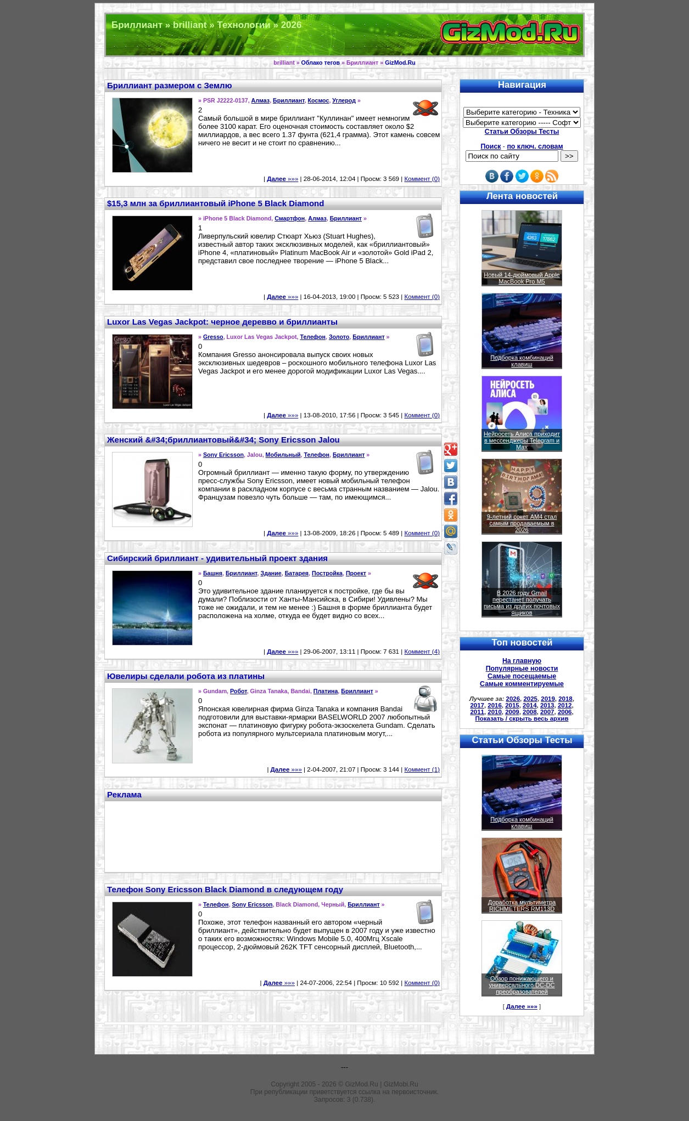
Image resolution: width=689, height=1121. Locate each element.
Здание (270, 573)
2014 (530, 705)
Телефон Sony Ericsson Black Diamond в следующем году (225, 889)
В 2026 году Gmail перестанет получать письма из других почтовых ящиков (522, 603)
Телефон (313, 336)
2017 (477, 705)
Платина (325, 691)
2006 (565, 712)
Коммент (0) (422, 178)
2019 (548, 698)
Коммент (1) (422, 769)
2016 (495, 705)
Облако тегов (320, 62)
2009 (512, 712)
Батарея (297, 573)
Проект (356, 573)
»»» (282, 178)
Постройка (327, 573)
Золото (339, 336)
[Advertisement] (273, 835)
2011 (477, 712)
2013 (547, 705)
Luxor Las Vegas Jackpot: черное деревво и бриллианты (222, 321)
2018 (565, 698)
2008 (530, 712)
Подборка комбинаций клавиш (521, 360)
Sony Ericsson (223, 454)
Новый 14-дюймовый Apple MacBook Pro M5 (522, 278)
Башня (212, 573)
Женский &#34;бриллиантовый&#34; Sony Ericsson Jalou (223, 439)
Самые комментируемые (522, 684)
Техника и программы (344, 35)
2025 (530, 698)
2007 (547, 712)
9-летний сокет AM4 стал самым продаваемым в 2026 (522, 523)
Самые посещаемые (522, 676)
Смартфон (290, 218)
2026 (513, 698)
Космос (318, 100)
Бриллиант (289, 100)
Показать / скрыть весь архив (522, 718)
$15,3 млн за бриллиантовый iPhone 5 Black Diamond (215, 203)
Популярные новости (522, 668)
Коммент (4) (422, 651)
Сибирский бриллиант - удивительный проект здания (217, 558)
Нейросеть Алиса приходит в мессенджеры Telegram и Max (522, 440)
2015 (512, 705)
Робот (238, 691)
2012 (565, 705)
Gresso (213, 336)
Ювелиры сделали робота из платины (186, 676)
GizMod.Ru (400, 62)
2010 (495, 712)
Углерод (344, 100)
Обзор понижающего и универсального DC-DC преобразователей (521, 985)
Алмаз (260, 100)
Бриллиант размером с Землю (169, 85)
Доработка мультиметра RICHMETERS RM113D (522, 905)
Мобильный (283, 454)
